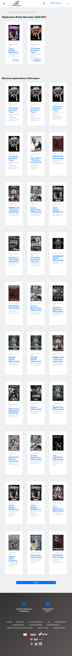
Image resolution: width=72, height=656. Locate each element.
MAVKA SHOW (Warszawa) (14, 359)
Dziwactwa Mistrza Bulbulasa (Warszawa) (14, 460)
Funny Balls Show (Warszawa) (36, 210)
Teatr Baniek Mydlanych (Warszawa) (14, 51)
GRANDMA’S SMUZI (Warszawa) (58, 258)
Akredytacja (20, 622)
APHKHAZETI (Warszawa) (59, 157)
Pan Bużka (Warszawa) (36, 556)
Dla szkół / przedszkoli (36, 622)
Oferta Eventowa (60, 622)
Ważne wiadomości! (18, 625)
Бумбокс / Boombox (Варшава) (58, 309)
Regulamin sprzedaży (53, 625)
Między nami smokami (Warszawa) (14, 559)
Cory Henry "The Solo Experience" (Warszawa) (36, 161)
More (36, 582)
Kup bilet (16, 60)
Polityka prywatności (35, 625)
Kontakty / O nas (43, 628)
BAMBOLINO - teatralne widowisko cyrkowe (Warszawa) (15, 212)
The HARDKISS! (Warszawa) (58, 457)
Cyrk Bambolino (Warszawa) (58, 509)
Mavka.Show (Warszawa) (58, 408)
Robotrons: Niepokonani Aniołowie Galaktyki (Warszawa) (15, 412)
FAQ (49, 622)
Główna (9, 622)
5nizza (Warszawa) (36, 408)
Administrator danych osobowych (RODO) (20, 628)
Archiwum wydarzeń (59, 628)
